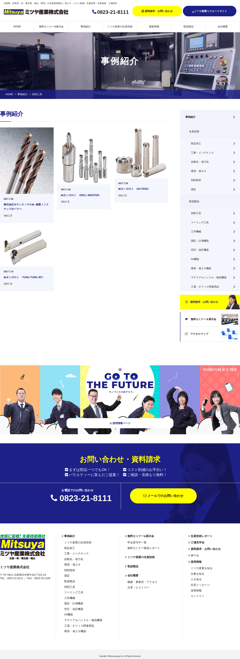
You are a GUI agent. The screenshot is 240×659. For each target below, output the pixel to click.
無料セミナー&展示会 (51, 26)
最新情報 (154, 26)
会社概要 (223, 26)
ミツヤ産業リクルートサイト (209, 11)
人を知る (196, 579)
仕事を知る (197, 573)
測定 (193, 189)
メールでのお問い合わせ (163, 497)
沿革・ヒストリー (137, 587)
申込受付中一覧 (136, 543)
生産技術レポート (201, 537)
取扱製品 (188, 26)
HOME (17, 26)
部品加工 (196, 143)
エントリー (197, 595)
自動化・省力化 (200, 161)
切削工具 (196, 213)
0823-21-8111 (113, 12)
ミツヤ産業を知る (201, 568)
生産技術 (194, 131)
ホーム (194, 555)
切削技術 (196, 180)
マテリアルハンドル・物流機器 (209, 277)
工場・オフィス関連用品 (205, 286)
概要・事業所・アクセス (141, 582)
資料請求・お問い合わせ (159, 11)
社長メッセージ (200, 584)
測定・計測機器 (200, 240)
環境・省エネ (198, 171)
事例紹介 (86, 26)
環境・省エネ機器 (201, 268)
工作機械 (196, 231)
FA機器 (195, 259)
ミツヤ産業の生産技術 (120, 26)
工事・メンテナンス (202, 152)
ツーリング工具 (200, 222)
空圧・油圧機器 (200, 249)
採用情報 (196, 562)
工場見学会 (197, 543)
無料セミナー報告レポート (142, 548)
